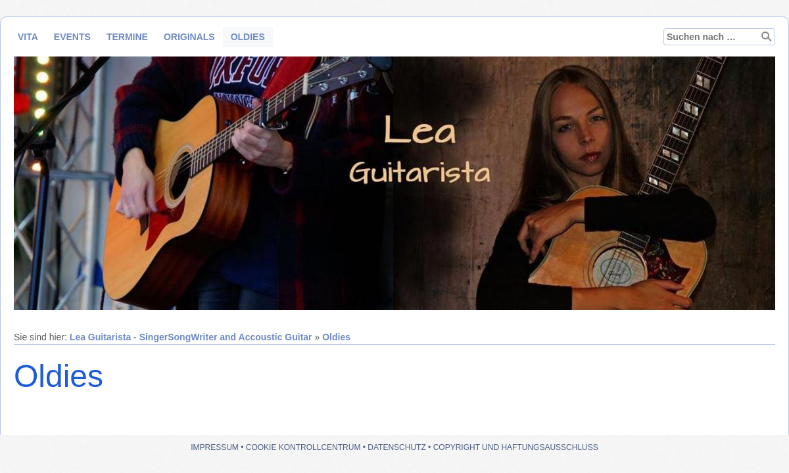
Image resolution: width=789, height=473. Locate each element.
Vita (28, 37)
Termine (127, 37)
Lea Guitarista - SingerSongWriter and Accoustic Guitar (191, 337)
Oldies (248, 37)
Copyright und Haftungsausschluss (515, 447)
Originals (189, 37)
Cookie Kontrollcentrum (303, 447)
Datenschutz (396, 447)
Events (72, 37)
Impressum (215, 447)
